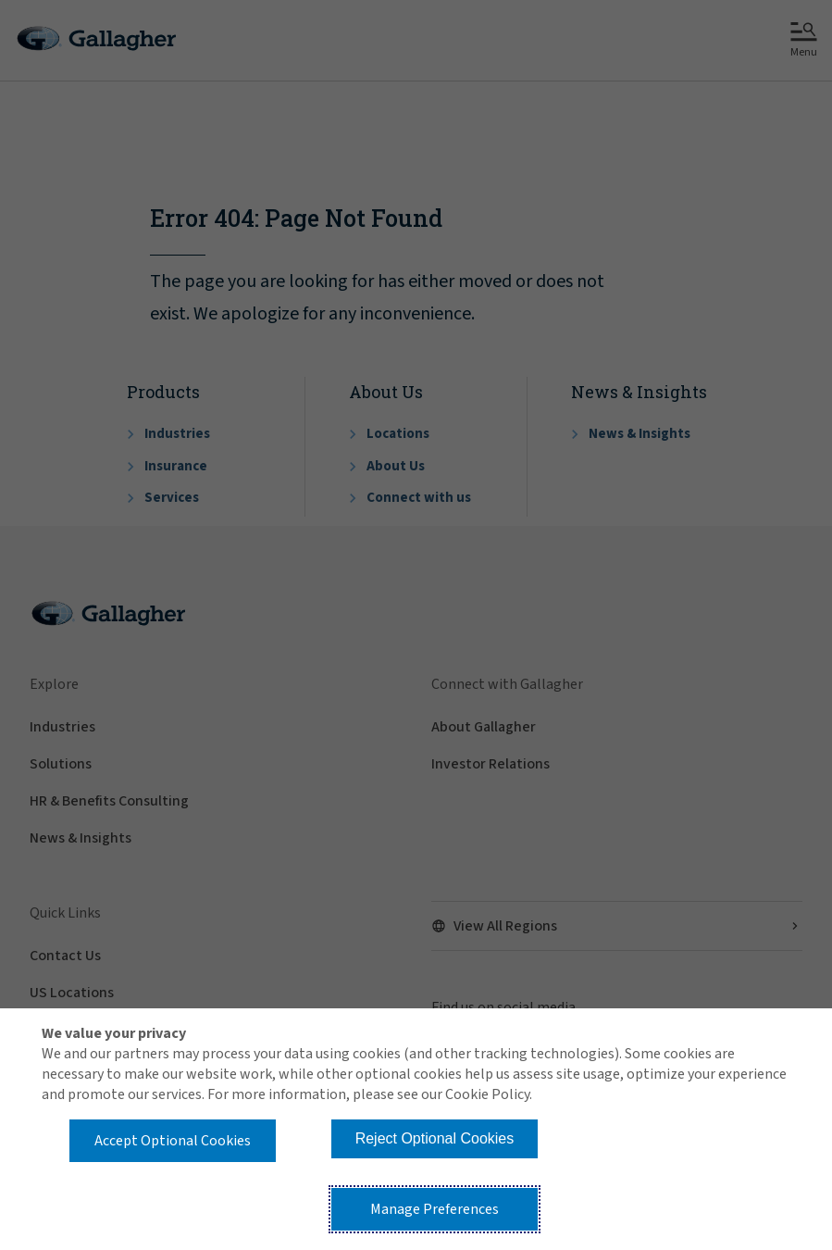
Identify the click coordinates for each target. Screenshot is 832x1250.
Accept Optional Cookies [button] (172, 1141)
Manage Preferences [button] (434, 1209)
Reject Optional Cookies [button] (435, 1138)
